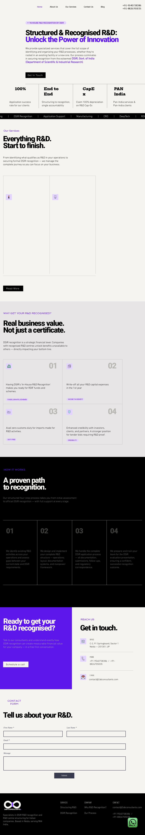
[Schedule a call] (15, 664)
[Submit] (64, 775)
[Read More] (13, 288)
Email (6, 740)
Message (7, 753)
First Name (8, 728)
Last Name (71, 728)
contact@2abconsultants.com (103, 679)
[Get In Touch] (35, 75)
